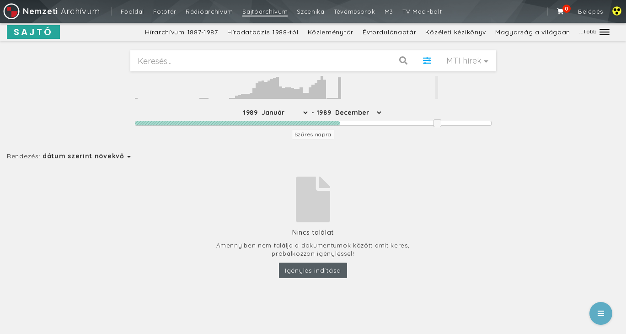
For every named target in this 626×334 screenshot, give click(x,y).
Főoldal (132, 11)
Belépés (590, 11)
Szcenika (311, 11)
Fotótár (165, 11)
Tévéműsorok (354, 11)
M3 (389, 11)
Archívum (51, 11)
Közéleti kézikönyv (455, 32)
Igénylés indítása (313, 270)
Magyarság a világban (532, 32)
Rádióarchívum (209, 11)
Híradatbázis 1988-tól (263, 32)
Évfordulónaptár (390, 32)
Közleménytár (330, 32)
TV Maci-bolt (422, 11)
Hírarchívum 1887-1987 (181, 32)
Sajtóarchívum (265, 11)
